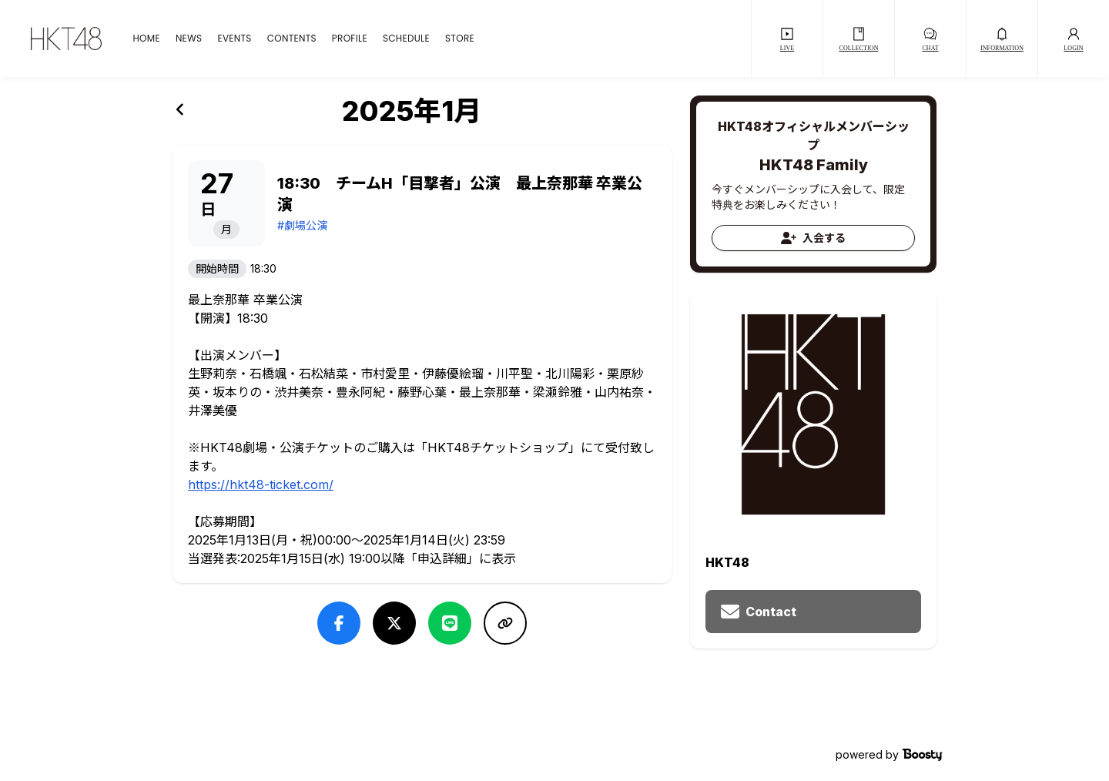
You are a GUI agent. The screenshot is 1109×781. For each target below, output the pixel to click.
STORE (459, 38)
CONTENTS (292, 38)
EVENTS (234, 38)
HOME (145, 38)
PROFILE (349, 38)
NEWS (189, 38)
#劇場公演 (302, 225)
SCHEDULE (406, 38)
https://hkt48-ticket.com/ (260, 484)
